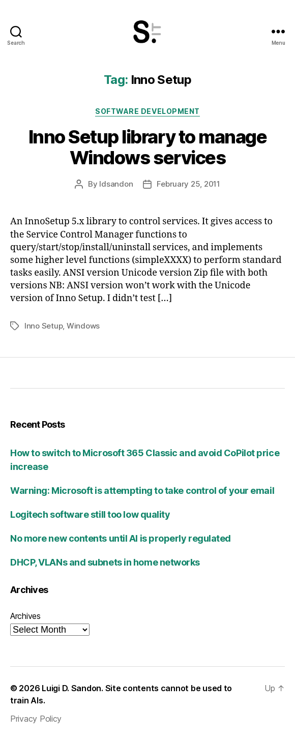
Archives (25, 616)
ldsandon (116, 184)
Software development (147, 111)
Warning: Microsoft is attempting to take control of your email (142, 490)
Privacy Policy (36, 719)
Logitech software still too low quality (90, 514)
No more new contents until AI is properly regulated (120, 538)
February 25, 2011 (188, 184)
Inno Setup (43, 326)
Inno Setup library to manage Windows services (147, 147)
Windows (83, 326)
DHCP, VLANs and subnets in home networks (105, 562)
